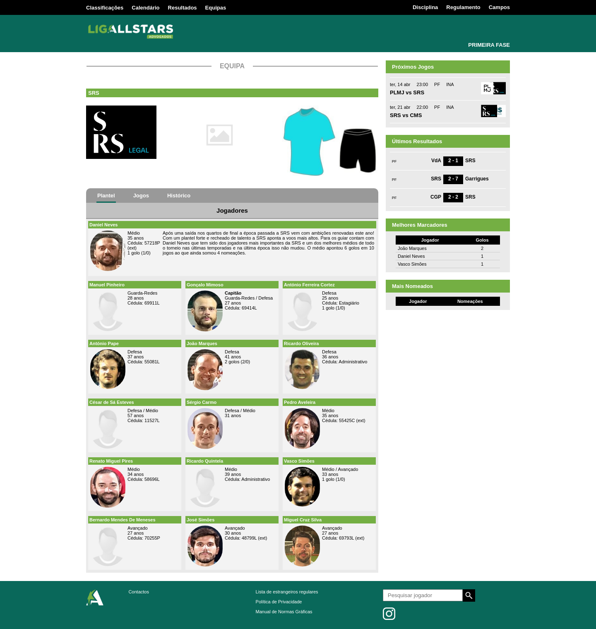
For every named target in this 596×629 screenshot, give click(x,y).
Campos (499, 7)
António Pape (104, 343)
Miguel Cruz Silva (303, 519)
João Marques (202, 343)
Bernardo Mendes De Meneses (122, 519)
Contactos (138, 591)
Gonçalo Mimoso (205, 284)
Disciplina (425, 7)
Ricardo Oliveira (301, 343)
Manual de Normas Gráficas (284, 611)
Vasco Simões (299, 461)
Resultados (182, 8)
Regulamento (463, 7)
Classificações (104, 8)
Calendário (145, 8)
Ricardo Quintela (205, 461)
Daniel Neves (103, 224)
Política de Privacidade (279, 601)
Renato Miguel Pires (111, 461)
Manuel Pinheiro (107, 284)
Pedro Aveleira (299, 402)
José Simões (200, 519)
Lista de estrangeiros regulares (287, 591)
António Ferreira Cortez (309, 284)
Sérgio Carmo (201, 402)
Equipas (215, 8)
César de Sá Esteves (111, 402)
